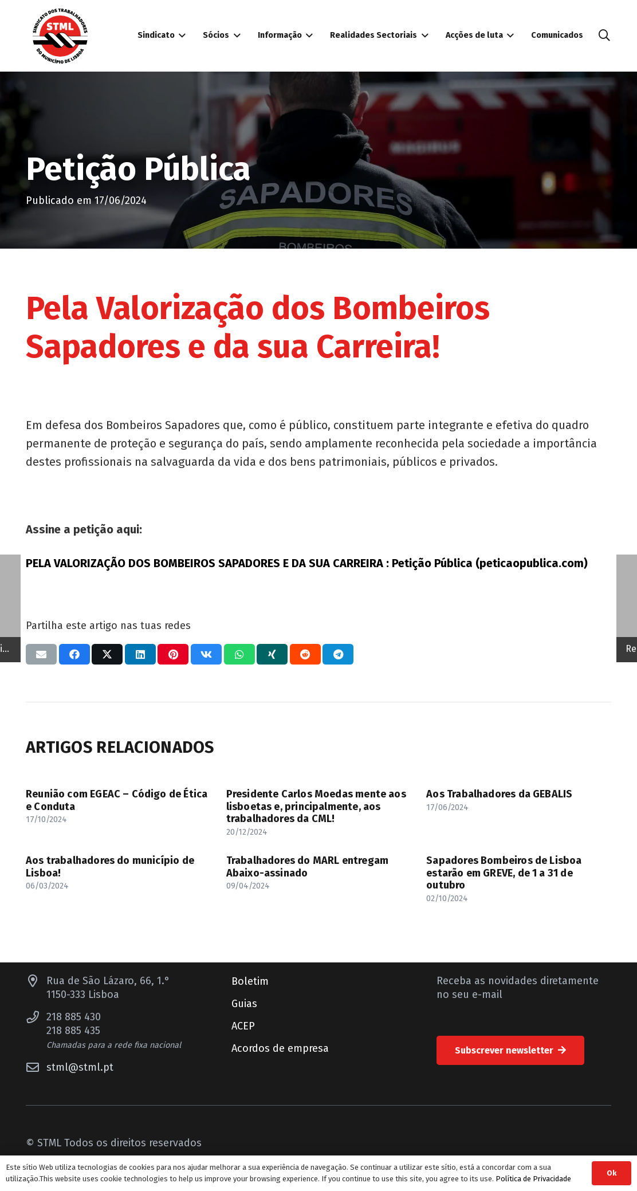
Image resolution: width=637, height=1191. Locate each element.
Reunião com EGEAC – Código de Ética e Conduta (116, 800)
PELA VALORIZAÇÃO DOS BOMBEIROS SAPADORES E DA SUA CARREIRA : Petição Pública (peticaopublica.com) (307, 563)
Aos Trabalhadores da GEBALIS (499, 794)
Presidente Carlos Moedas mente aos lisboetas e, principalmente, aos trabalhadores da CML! (316, 806)
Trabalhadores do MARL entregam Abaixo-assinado (307, 866)
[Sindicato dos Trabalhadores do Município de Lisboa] (60, 36)
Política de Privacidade (533, 1178)
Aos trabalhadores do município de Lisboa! (110, 866)
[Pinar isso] (173, 654)
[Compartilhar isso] (74, 654)
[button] (604, 35)
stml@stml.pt (79, 1067)
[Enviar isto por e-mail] (41, 654)
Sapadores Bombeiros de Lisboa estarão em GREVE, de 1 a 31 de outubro (503, 872)
